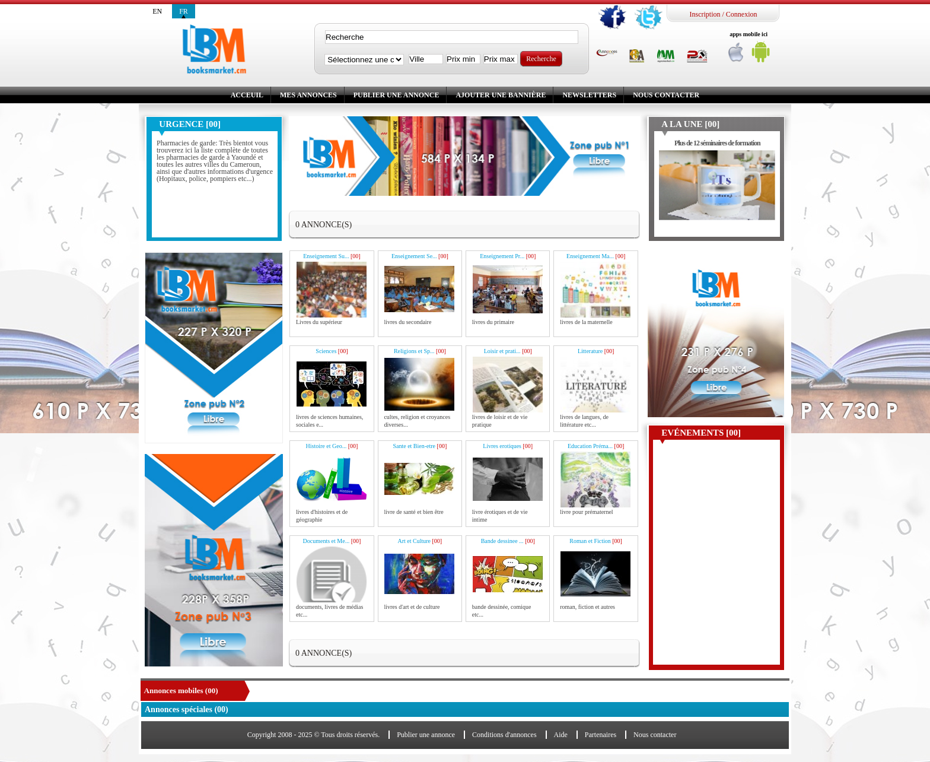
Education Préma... (596, 446)
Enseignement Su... (331, 256)
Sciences (332, 351)
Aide (561, 735)
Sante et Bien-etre (420, 446)
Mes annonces (308, 95)
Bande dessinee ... (508, 541)
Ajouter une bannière (501, 95)
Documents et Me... (332, 541)
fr (183, 11)
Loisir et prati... (508, 351)
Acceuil (247, 95)
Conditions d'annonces (504, 735)
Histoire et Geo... (332, 446)
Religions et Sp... (420, 351)
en (157, 11)
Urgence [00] (190, 124)
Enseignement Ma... (595, 256)
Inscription (704, 14)
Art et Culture (419, 541)
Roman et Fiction (595, 541)
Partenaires (600, 735)
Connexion (741, 14)
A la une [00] (690, 124)
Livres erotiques (508, 446)
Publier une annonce (396, 95)
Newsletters (589, 95)
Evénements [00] (701, 432)
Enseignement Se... (419, 256)
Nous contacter (666, 95)
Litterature (596, 351)
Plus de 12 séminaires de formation (717, 143)
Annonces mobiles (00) (181, 690)
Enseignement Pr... (508, 256)
